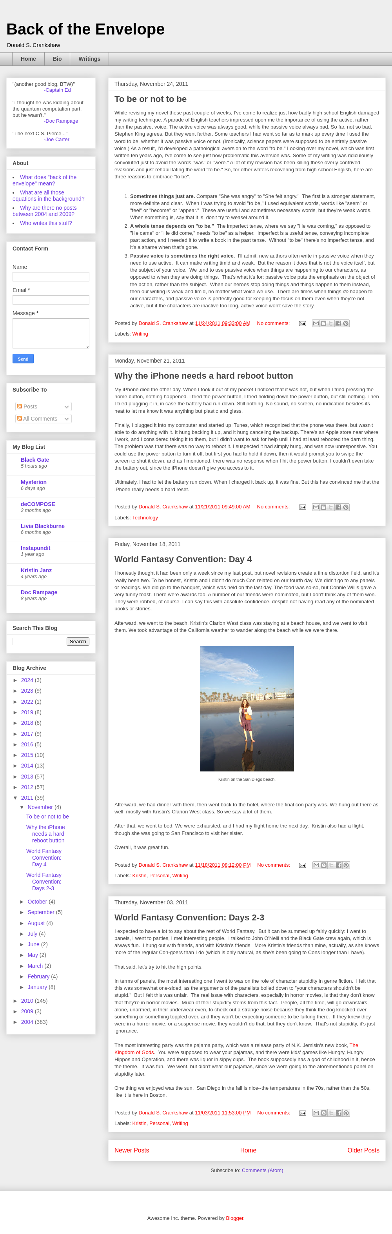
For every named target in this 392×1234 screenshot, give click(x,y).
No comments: (274, 323)
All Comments (37, 419)
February (39, 976)
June (34, 944)
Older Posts (363, 1150)
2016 (28, 744)
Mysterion (34, 482)
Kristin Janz (36, 570)
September (41, 912)
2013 (28, 776)
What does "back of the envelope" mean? (44, 180)
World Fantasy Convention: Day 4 (183, 559)
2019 (28, 712)
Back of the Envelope (85, 29)
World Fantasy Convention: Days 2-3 (189, 917)
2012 (28, 787)
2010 (28, 1001)
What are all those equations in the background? (49, 195)
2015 (28, 755)
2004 (28, 1022)
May (33, 955)
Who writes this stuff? (46, 223)
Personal (159, 875)
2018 (28, 723)
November (40, 807)
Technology (145, 518)
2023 (28, 691)
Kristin (139, 875)
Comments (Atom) (262, 1170)
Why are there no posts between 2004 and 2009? (45, 211)
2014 (28, 765)
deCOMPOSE (38, 504)
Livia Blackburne (43, 526)
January (38, 987)
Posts (27, 406)
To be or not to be (150, 99)
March (35, 966)
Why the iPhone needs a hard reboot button (203, 376)
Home (28, 59)
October (38, 901)
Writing (140, 334)
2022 (28, 702)
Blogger (234, 1218)
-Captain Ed (57, 90)
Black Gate (35, 460)
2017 (28, 734)
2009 (28, 1011)
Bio (57, 59)
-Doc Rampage (61, 121)
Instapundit (35, 548)
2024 (28, 680)
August (36, 923)
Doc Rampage (39, 592)
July (33, 934)
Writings (89, 59)
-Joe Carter (56, 139)
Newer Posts (131, 1150)
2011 (28, 798)
